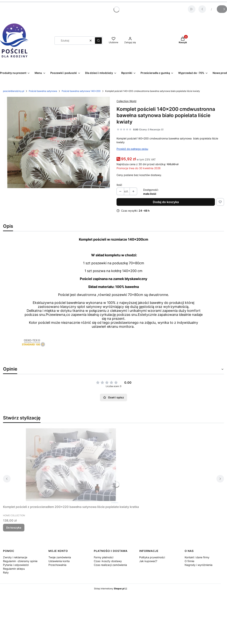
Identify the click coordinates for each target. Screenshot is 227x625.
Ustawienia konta (59, 561)
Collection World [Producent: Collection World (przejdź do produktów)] (126, 101)
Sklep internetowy (109, 588)
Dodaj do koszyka (166, 202)
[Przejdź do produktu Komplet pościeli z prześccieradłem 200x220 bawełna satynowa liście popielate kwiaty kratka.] (71, 464)
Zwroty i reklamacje (15, 557)
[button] (98, 40)
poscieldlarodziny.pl (13, 91)
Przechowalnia (57, 564)
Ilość (119, 184)
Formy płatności (103, 557)
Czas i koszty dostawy (108, 561)
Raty (6, 572)
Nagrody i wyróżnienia (198, 564)
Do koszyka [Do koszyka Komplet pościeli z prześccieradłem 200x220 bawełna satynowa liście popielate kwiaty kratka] (13, 527)
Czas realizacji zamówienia (110, 564)
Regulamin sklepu (14, 568)
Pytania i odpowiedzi (16, 564)
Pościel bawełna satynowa (43, 91)
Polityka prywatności (152, 557)
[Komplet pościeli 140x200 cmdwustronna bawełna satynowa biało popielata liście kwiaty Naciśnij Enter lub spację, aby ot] (57, 142)
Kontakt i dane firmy (197, 557)
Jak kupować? (148, 561)
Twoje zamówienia (59, 557)
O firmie (189, 561)
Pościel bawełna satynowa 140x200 (81, 91)
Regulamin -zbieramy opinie (20, 561)
